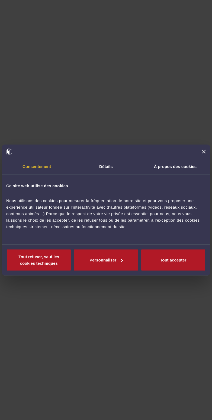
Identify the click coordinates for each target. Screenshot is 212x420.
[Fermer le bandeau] (204, 152)
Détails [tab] (106, 166)
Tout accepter (173, 260)
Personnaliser (106, 260)
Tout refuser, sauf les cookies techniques (38, 260)
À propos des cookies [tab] (175, 166)
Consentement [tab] (37, 166)
